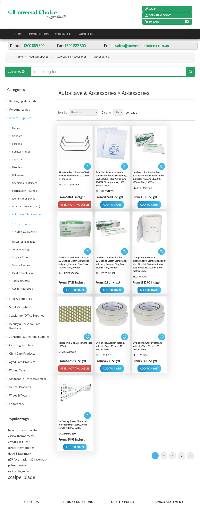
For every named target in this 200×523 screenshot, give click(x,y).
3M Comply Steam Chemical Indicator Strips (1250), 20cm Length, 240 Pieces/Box (72, 424)
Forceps (17, 143)
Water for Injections (23, 241)
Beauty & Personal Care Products (24, 326)
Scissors (17, 136)
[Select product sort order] (83, 112)
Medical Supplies (20, 118)
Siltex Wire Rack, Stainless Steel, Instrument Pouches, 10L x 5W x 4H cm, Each (73, 175)
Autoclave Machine (26, 232)
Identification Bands (23, 198)
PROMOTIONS (39, 34)
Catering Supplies (21, 345)
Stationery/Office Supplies (26, 315)
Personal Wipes (19, 109)
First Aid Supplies (20, 299)
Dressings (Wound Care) (26, 206)
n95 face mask (17, 459)
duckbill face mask (19, 453)
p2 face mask (38, 459)
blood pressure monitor (23, 430)
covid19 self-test (19, 442)
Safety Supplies (19, 307)
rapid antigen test (19, 471)
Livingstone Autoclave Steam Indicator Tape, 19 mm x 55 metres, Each (147, 346)
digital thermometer (21, 448)
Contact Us (64, 34)
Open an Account (158, 15)
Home (18, 34)
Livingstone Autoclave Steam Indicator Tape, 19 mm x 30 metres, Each (110, 346)
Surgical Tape (20, 257)
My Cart (152, 21)
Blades (16, 128)
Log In (150, 9)
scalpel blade (21, 477)
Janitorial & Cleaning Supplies (29, 337)
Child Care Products (22, 353)
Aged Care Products (22, 362)
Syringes (17, 159)
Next (190, 455)
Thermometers (21, 281)
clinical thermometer (21, 436)
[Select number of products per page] (118, 112)
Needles (17, 167)
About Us (86, 34)
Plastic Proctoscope (24, 273)
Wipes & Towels (19, 395)
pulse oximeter (17, 465)
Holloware (18, 175)
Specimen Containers (24, 183)
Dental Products (20, 387)
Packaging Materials (22, 101)
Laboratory (16, 404)
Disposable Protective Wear (27, 379)
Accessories (22, 224)
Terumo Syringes (22, 249)
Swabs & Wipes (21, 265)
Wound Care (17, 370)
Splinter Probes (21, 151)
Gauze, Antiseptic (22, 288)
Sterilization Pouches (24, 190)
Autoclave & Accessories (26, 214)
